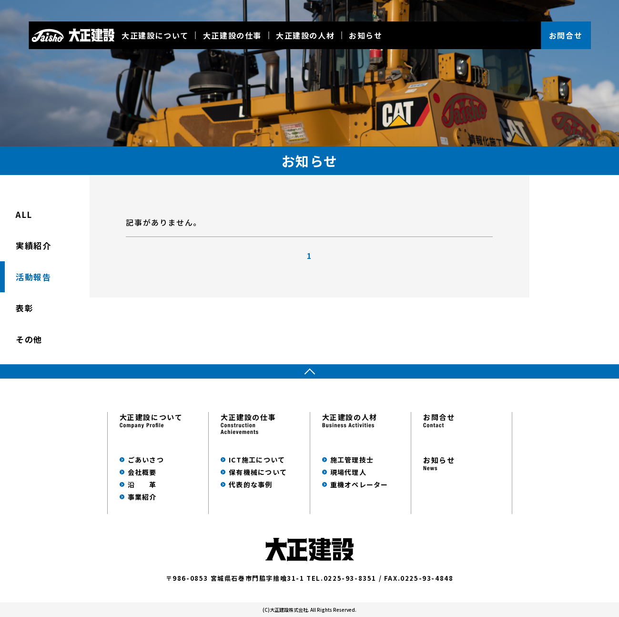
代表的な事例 (251, 484)
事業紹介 (142, 497)
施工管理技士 (352, 459)
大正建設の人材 (305, 35)
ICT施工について (257, 459)
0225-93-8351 (350, 578)
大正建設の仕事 (232, 35)
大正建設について (155, 35)
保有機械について (258, 472)
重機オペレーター (359, 484)
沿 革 (142, 484)
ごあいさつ (146, 459)
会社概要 (142, 472)
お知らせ (365, 35)
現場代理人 (348, 472)
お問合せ (565, 35)
